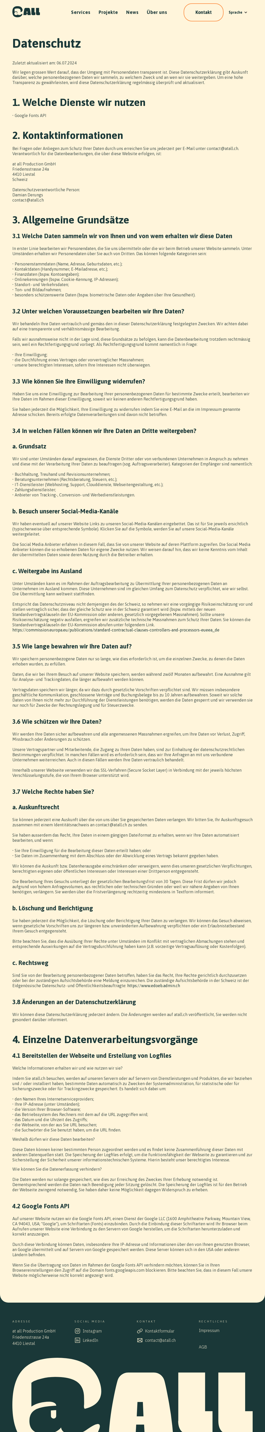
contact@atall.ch (160, 1340)
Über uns (157, 12)
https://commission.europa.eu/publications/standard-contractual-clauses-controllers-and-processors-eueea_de (115, 630)
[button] (238, 12)
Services (80, 12)
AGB (203, 1347)
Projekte (108, 12)
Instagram (92, 1331)
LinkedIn (90, 1340)
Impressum (209, 1330)
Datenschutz (210, 1338)
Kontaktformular (159, 1331)
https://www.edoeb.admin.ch (153, 985)
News (132, 12)
